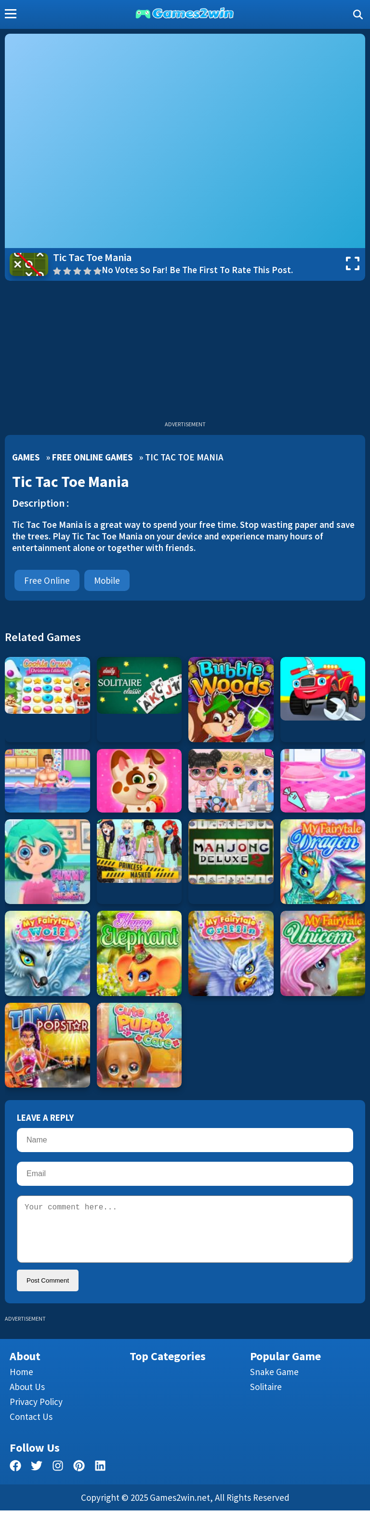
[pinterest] (79, 1478)
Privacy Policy (36, 1413)
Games (26, 457)
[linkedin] (100, 1478)
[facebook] (15, 1478)
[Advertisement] (185, 353)
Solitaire (266, 1398)
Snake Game (274, 1383)
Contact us (31, 1428)
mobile (107, 580)
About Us (27, 1398)
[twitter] (36, 1478)
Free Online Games (92, 457)
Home (21, 1383)
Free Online (47, 580)
